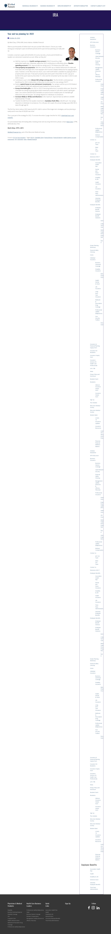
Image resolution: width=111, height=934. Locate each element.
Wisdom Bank (94, 415)
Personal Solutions (101, 323)
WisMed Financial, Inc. (14, 132)
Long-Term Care (101, 225)
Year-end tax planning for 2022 (21, 33)
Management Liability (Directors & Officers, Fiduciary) (98, 72)
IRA (16, 139)
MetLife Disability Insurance (101, 275)
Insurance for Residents (93, 351)
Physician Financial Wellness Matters (97, 443)
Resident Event (94, 379)
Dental (101, 220)
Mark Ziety (70, 122)
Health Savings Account (69, 137)
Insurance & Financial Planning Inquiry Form (95, 346)
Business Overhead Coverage (98, 264)
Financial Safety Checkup (97, 62)
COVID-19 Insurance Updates (98, 420)
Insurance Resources (98, 427)
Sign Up (92, 400)
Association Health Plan (98, 164)
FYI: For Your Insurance (19, 137)
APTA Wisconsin (94, 42)
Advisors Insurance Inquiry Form (98, 387)
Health (92, 874)
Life (8, 916)
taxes (25, 139)
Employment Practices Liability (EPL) (101, 91)
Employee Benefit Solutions (98, 216)
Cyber (28, 912)
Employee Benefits (64, 6)
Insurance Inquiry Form (95, 356)
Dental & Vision (94, 880)
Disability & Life (97, 178)
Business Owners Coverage (97, 51)
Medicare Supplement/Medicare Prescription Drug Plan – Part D (101, 113)
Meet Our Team (96, 149)
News (91, 371)
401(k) (32, 137)
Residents (93, 382)
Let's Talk (92, 368)
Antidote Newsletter (81, 6)
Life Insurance (101, 102)
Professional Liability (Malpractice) (98, 130)
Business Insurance (46, 6)
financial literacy (48, 137)
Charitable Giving (39, 137)
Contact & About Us (97, 6)
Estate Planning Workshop (94, 246)
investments (11, 139)
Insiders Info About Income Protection (101, 434)
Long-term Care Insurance (98, 294)
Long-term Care (12, 918)
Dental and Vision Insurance (98, 171)
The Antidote (93, 403)
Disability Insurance (101, 85)
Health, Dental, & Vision (97, 282)
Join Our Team (97, 143)
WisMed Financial (32, 139)
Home (91, 255)
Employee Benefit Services (98, 209)
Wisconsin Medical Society (95, 406)
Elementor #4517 (95, 157)
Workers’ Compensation (98, 135)
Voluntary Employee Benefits (101, 123)
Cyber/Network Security (98, 57)
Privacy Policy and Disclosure (95, 375)
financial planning (58, 137)
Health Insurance (101, 98)
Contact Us (93, 140)
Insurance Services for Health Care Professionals (93, 362)
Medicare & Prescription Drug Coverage (98, 303)
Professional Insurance (98, 80)
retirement (20, 139)
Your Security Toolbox (97, 318)
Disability (10, 910)
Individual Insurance (29, 6)
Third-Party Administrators (98, 193)
